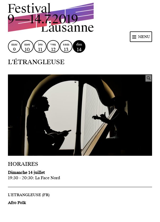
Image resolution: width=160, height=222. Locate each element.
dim (79, 47)
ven (53, 47)
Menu (144, 36)
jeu (40, 47)
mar (14, 47)
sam (66, 47)
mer (27, 47)
